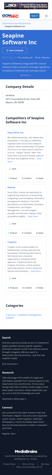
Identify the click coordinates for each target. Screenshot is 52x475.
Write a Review (42, 57)
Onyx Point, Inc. (15, 132)
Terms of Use (28, 464)
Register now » (9, 433)
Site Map (45, 464)
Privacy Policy (9, 464)
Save (12, 168)
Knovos (11, 187)
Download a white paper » (14, 399)
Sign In (34, 15)
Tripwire (12, 242)
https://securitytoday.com (29, 467)
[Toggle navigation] (46, 16)
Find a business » (10, 364)
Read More (33, 216)
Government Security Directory (16, 23)
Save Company (14, 50)
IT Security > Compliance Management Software (23, 316)
